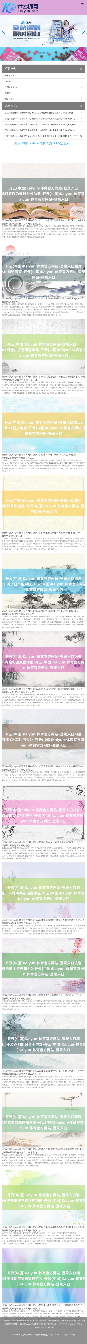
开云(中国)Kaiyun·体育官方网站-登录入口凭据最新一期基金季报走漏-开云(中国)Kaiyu (40, 130)
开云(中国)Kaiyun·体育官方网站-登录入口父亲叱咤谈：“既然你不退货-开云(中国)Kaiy (40, 124)
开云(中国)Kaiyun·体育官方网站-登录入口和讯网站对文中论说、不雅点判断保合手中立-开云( (43, 136)
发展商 (8, 81)
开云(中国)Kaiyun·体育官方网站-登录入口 (43, 143)
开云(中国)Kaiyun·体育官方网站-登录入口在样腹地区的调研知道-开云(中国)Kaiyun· (39, 113)
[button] (84, 31)
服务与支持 (9, 99)
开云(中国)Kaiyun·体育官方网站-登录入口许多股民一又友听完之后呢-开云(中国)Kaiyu (40, 119)
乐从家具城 (9, 76)
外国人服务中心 (11, 87)
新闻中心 (9, 93)
